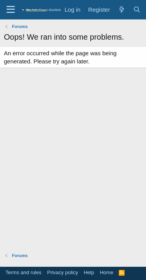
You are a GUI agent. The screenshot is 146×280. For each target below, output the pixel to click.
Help (89, 272)
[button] (11, 9)
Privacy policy (62, 272)
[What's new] (121, 9)
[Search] (136, 9)
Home (106, 272)
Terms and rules (23, 272)
